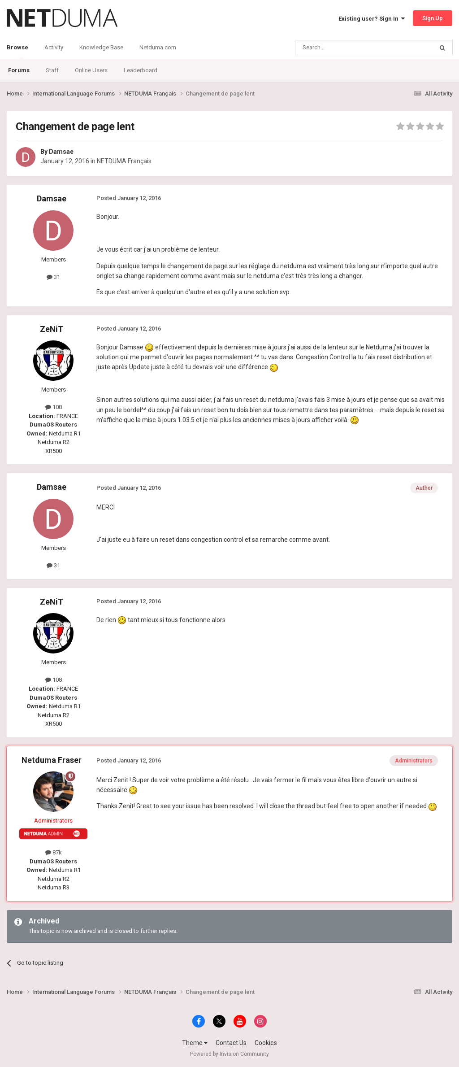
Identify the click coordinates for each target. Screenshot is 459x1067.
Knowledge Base (101, 47)
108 (53, 407)
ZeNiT (51, 329)
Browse (17, 51)
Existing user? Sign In (371, 18)
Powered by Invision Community (229, 1054)
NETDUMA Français (124, 161)
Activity (53, 47)
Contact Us (231, 1042)
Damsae (61, 151)
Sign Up (432, 18)
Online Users (91, 70)
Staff (52, 70)
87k (53, 852)
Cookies (266, 1042)
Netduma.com (157, 47)
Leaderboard (140, 70)
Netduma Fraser (52, 760)
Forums (19, 70)
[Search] (342, 47)
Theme (195, 1042)
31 (53, 277)
